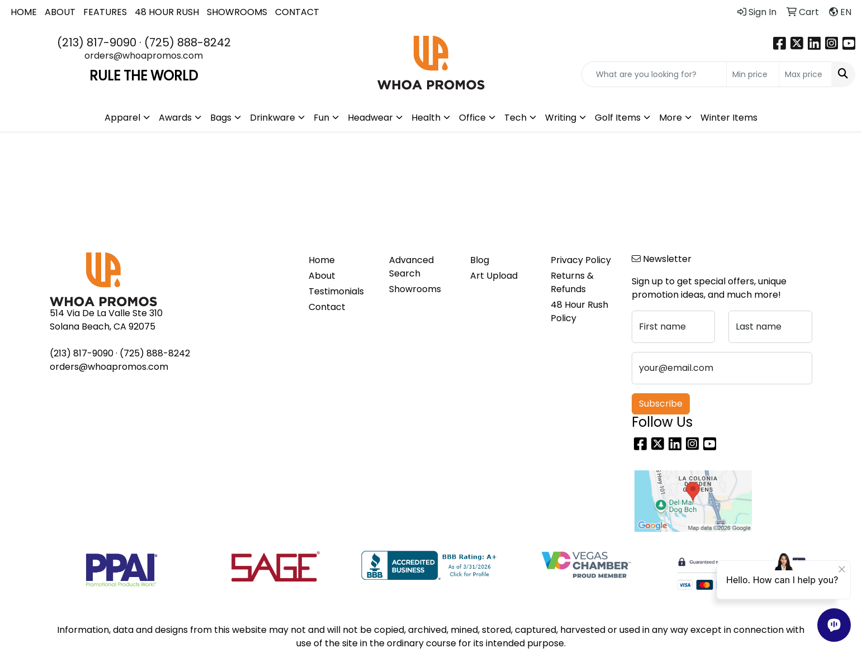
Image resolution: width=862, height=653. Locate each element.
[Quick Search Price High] (805, 74)
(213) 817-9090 (96, 42)
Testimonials (336, 291)
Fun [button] (321, 117)
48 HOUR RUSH (167, 12)
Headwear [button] (370, 117)
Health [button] (426, 117)
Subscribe (661, 403)
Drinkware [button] (272, 117)
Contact (327, 307)
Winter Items (728, 117)
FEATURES (105, 12)
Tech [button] (515, 117)
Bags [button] (220, 117)
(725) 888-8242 (187, 42)
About (322, 275)
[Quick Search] (654, 74)
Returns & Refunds (572, 282)
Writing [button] (560, 117)
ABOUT (60, 12)
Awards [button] (175, 117)
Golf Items (618, 117)
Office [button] (472, 117)
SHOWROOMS (237, 12)
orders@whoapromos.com (143, 55)
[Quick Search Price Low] (752, 74)
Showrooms (415, 289)
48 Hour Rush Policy (579, 311)
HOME (24, 12)
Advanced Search (411, 267)
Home (322, 260)
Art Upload (494, 275)
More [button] (670, 117)
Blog (479, 260)
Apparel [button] (122, 117)
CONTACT (297, 12)
